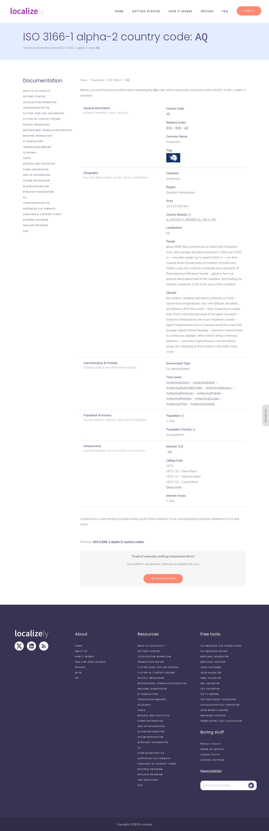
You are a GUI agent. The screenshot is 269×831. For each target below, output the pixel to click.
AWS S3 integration (36, 174)
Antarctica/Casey (177, 382)
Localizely (146, 824)
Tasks (27, 157)
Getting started (146, 11)
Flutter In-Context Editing (42, 118)
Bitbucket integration (38, 191)
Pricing (207, 11)
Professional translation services (47, 129)
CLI (25, 197)
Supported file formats (39, 208)
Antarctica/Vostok (202, 404)
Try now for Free (163, 578)
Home (119, 11)
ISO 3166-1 (115, 80)
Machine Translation (37, 135)
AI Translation (33, 140)
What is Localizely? (36, 90)
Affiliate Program (35, 225)
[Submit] (251, 785)
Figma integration (36, 169)
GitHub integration (36, 180)
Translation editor (36, 107)
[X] (19, 645)
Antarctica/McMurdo (179, 393)
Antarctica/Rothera (178, 398)
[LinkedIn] (31, 645)
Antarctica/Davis (204, 382)
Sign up (249, 10)
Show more (174, 487)
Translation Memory (37, 146)
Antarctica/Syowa (207, 398)
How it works (180, 11)
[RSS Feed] (43, 645)
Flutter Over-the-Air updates (43, 113)
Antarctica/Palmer (209, 393)
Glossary (29, 152)
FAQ (225, 11)
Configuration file (36, 202)
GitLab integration (36, 185)
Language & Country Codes (42, 213)
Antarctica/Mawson (218, 387)
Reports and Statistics (39, 163)
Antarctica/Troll (176, 404)
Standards (97, 80)
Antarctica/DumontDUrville (184, 387)
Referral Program (35, 219)
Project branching (36, 124)
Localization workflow (40, 101)
